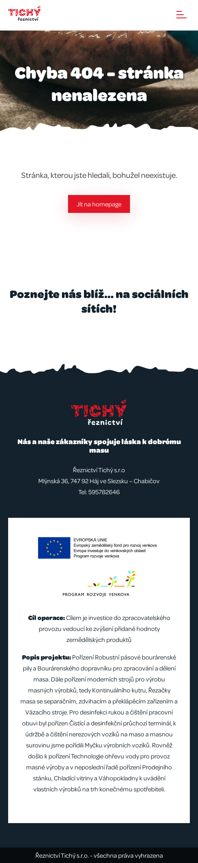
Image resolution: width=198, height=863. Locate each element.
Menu (181, 14)
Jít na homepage (99, 204)
